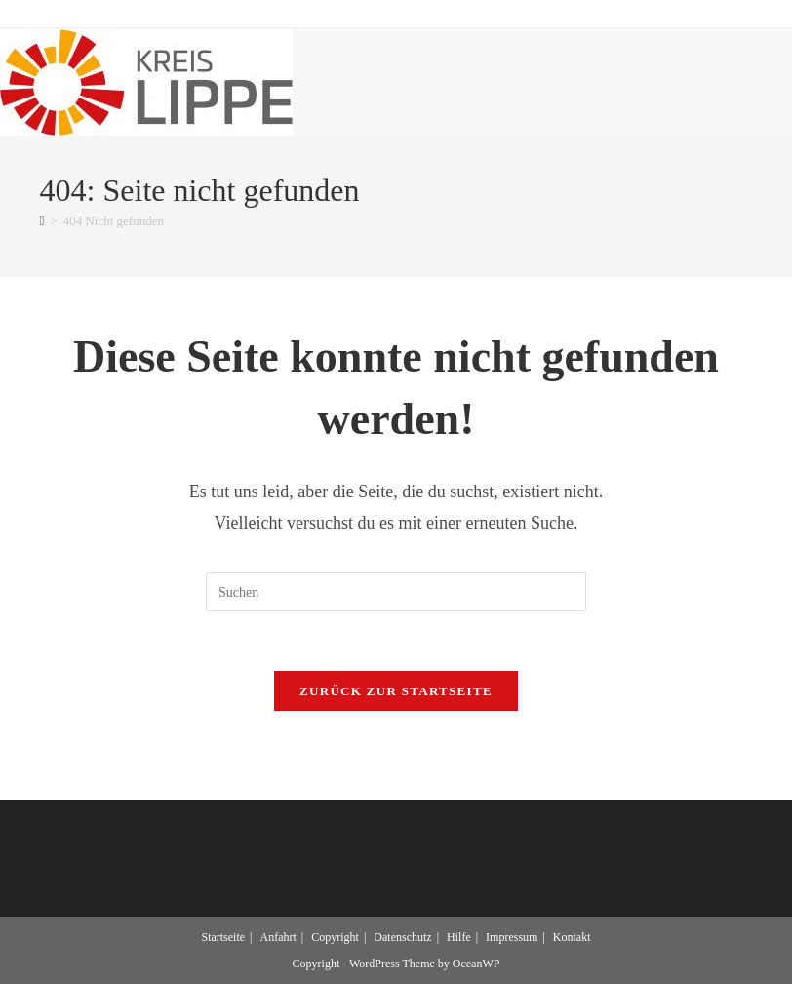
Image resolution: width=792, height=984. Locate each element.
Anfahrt (278, 937)
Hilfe (459, 937)
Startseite (223, 937)
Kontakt (572, 937)
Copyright (335, 937)
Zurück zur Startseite (396, 691)
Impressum (511, 937)
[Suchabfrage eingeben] (396, 591)
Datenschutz (402, 937)
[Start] (42, 221)
